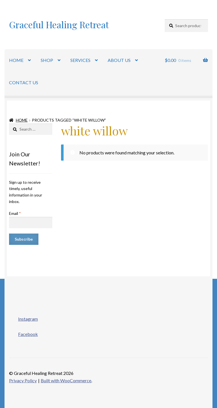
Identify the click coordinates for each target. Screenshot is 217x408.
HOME (16, 60)
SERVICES (80, 60)
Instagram (23, 317)
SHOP (47, 60)
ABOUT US (119, 60)
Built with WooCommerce (66, 380)
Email (15, 213)
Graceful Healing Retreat (59, 24)
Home (22, 120)
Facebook (23, 332)
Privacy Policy (23, 380)
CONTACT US (23, 82)
